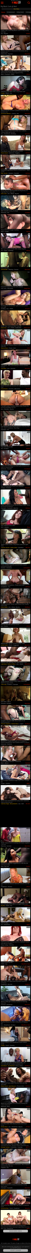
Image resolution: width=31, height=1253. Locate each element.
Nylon (2, 231)
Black (2, 74)
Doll (22, 803)
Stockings (13, 134)
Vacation (9, 468)
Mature (7, 763)
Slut (11, 905)
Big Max (3, 905)
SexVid (28, 1106)
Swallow (7, 783)
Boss (8, 1106)
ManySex (27, 134)
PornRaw (27, 212)
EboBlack (27, 607)
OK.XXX (28, 388)
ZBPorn (28, 93)
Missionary (10, 288)
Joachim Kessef (5, 547)
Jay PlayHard (11, 1065)
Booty (12, 193)
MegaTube (27, 288)
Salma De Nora (11, 664)
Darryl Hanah (4, 388)
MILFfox (28, 547)
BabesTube (27, 327)
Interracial (11, 12)
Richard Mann (15, 723)
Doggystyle (16, 645)
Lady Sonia (4, 664)
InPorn (28, 74)
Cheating (10, 269)
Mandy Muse (4, 1126)
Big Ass (6, 33)
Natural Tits (4, 54)
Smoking (3, 308)
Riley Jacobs (4, 173)
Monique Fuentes (5, 1147)
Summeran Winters (6, 113)
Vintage (3, 487)
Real (2, 866)
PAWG (12, 74)
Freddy (3, 93)
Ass (2, 33)
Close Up (3, 846)
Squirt (5, 250)
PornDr (28, 866)
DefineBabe (27, 567)
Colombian (14, 1147)
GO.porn (28, 153)
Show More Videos (15, 1231)
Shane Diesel (4, 153)
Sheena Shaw (4, 348)
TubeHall (27, 763)
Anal (14, 348)
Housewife (10, 508)
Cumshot (16, 173)
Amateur (10, 173)
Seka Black (4, 1065)
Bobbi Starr (4, 327)
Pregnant (3, 1167)
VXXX (28, 193)
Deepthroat (7, 134)
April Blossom (12, 1086)
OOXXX (28, 33)
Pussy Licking (4, 945)
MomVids (27, 54)
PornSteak (27, 468)
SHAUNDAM (4, 269)
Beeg (28, 527)
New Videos (16, 8)
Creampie (7, 74)
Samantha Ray (5, 1208)
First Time (4, 288)
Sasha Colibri (13, 547)
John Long (4, 684)
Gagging (17, 153)
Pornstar (16, 269)
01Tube (28, 1126)
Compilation (4, 586)
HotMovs (27, 984)
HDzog (28, 231)
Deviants (27, 308)
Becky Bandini (14, 803)
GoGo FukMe (4, 607)
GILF (2, 527)
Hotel (7, 905)
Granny (14, 113)
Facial (10, 348)
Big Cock (21, 12)
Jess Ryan (4, 368)
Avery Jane (4, 193)
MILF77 (28, 1147)
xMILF (28, 783)
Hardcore (9, 744)
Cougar (7, 231)
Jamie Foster (4, 645)
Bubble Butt (18, 327)
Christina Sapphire (6, 723)
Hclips (28, 429)
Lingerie (21, 723)
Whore (7, 93)
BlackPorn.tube (25, 964)
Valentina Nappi (5, 803)
